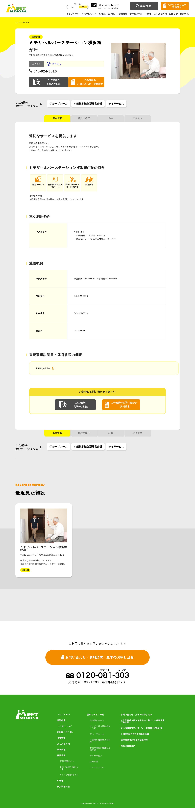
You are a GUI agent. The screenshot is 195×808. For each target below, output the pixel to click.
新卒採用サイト (67, 761)
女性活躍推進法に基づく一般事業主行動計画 (142, 728)
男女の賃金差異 (128, 746)
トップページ (73, 14)
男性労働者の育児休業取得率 (134, 740)
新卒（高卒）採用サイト (69, 768)
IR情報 (148, 14)
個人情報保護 (63, 787)
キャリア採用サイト (69, 775)
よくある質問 (160, 14)
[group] (43, 540)
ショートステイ (97, 767)
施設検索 (61, 720)
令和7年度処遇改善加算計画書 (135, 734)
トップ (17, 22)
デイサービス (116, 103)
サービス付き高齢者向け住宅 (100, 727)
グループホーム (58, 103)
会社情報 (123, 14)
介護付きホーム (97, 720)
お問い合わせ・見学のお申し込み (136, 715)
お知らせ (173, 14)
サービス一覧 (136, 14)
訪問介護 (94, 761)
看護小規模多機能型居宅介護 (100, 749)
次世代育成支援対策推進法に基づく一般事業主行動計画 (143, 721)
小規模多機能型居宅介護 (88, 103)
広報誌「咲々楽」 (107, 14)
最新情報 (61, 750)
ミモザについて (89, 14)
